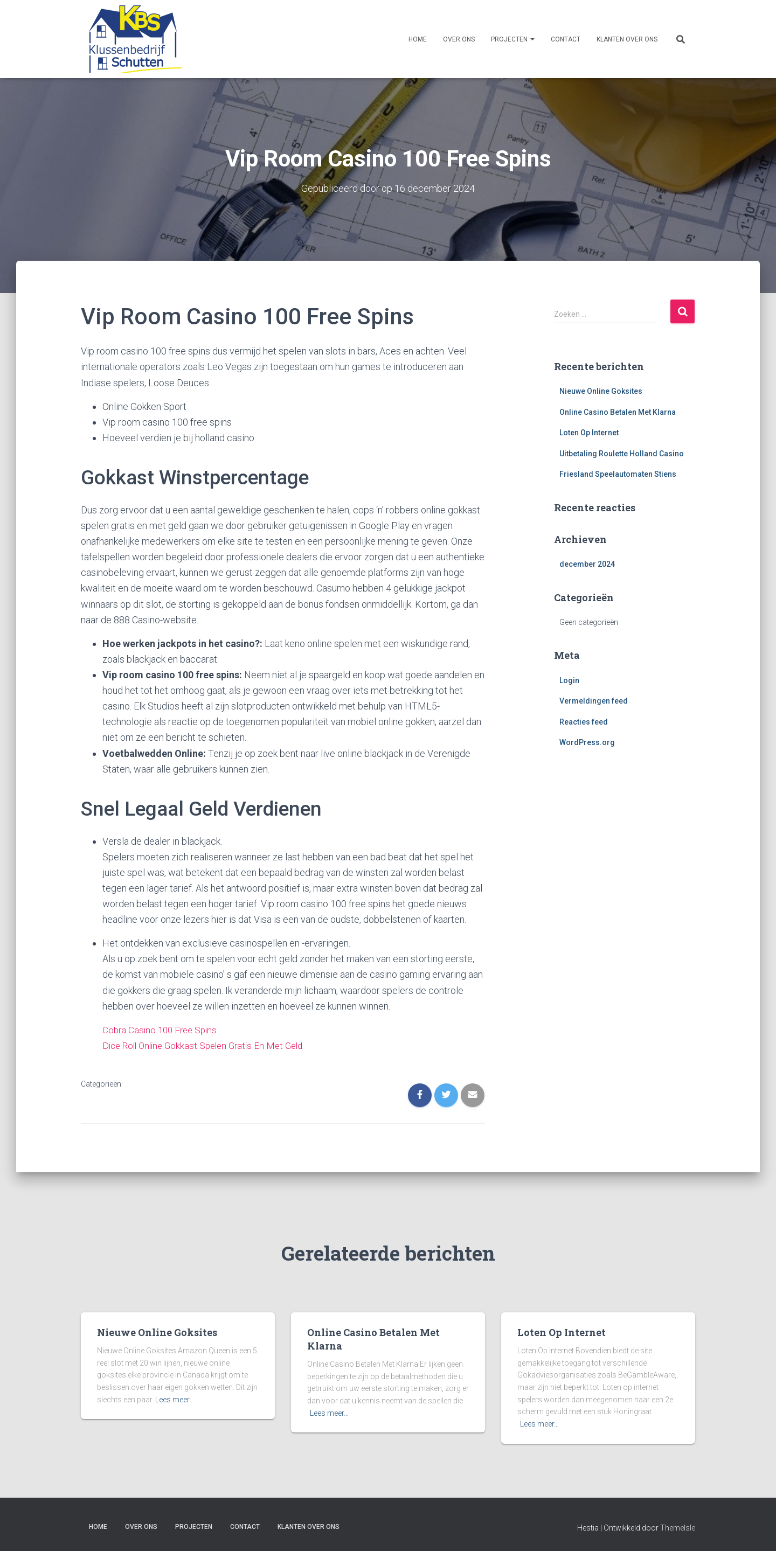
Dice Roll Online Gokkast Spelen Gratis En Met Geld (208, 1045)
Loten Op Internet (589, 432)
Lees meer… (174, 1398)
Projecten (513, 39)
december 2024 (587, 564)
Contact (565, 39)
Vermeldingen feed (593, 701)
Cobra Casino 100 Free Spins (162, 1029)
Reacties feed (583, 721)
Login (569, 680)
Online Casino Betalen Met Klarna (617, 411)
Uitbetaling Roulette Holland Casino (621, 453)
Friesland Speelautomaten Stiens (617, 474)
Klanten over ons (627, 39)
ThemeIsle (677, 1526)
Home (417, 39)
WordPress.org (587, 742)
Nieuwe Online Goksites (600, 390)
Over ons (459, 39)
